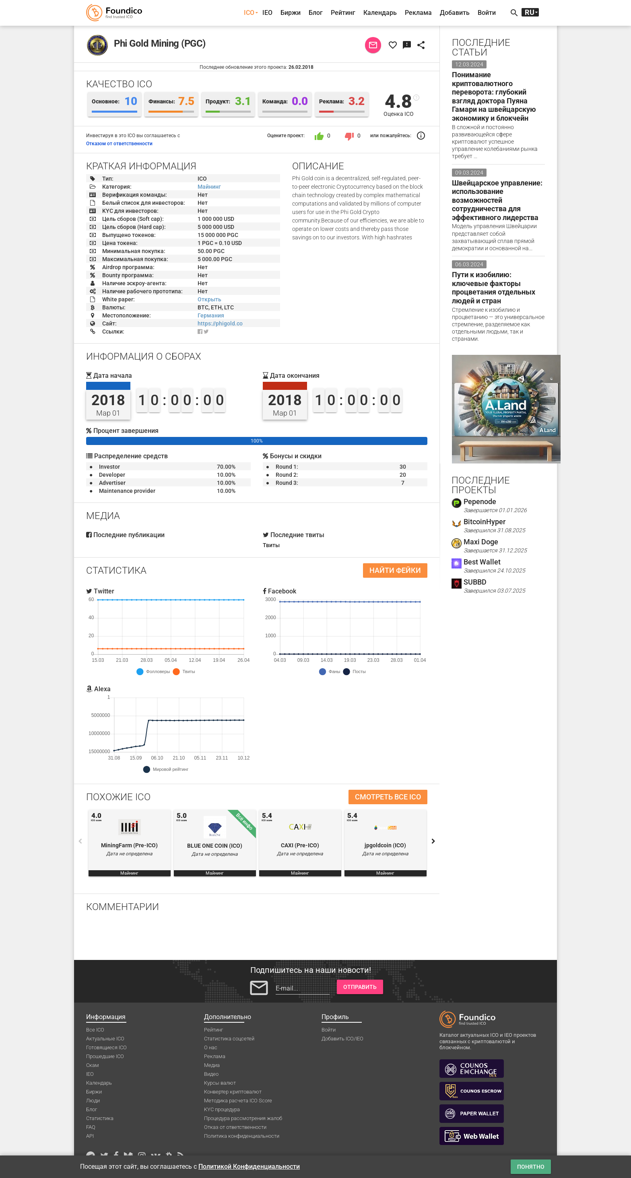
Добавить (455, 12)
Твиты (271, 545)
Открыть (209, 299)
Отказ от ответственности (235, 1127)
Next (433, 841)
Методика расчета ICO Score (238, 1101)
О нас (210, 1047)
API (90, 1136)
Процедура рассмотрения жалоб (243, 1118)
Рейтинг (343, 12)
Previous (80, 841)
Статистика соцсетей (229, 1039)
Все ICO (95, 1030)
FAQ (90, 1127)
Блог (316, 12)
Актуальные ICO (105, 1039)
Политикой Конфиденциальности (249, 1166)
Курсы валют (220, 1083)
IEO (267, 12)
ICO (249, 12)
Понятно (530, 1167)
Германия (211, 315)
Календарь (380, 12)
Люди (93, 1101)
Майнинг (209, 186)
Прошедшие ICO (105, 1056)
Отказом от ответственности (119, 143)
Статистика (99, 1118)
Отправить (360, 987)
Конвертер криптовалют (233, 1092)
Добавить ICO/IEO (342, 1039)
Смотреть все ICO (388, 797)
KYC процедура (222, 1109)
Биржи (290, 12)
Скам (92, 1065)
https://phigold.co (220, 323)
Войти (487, 12)
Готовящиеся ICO (106, 1047)
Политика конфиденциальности (241, 1136)
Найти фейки (395, 570)
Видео (211, 1074)
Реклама (418, 12)
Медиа (212, 1065)
